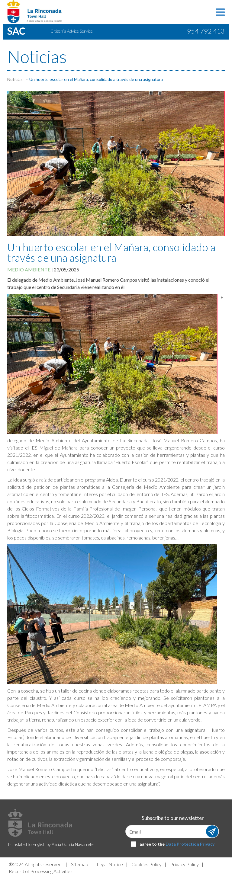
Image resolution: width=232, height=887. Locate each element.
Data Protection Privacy (190, 844)
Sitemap (79, 864)
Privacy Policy (184, 864)
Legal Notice (110, 864)
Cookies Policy (146, 864)
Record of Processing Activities (40, 871)
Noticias (15, 79)
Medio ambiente (28, 269)
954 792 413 (206, 31)
